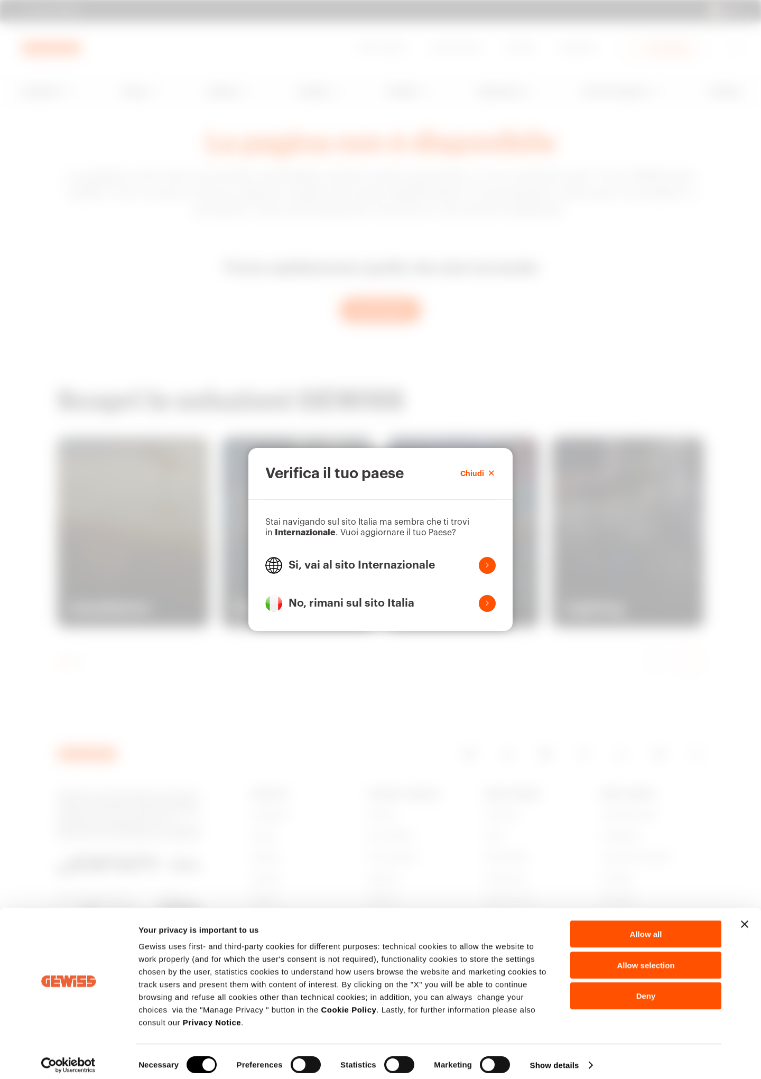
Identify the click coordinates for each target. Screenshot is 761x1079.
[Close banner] (744, 917)
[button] (380, 565)
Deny (646, 988)
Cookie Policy (348, 1002)
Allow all (646, 927)
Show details (554, 1058)
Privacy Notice (212, 1015)
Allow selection (645, 958)
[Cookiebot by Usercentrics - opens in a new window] (68, 1058)
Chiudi (478, 473)
